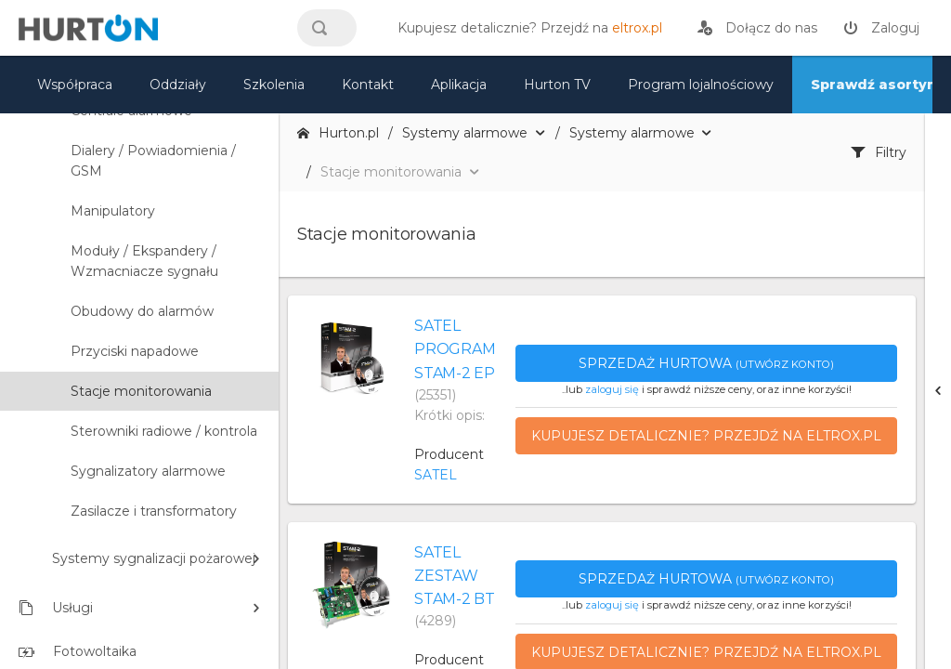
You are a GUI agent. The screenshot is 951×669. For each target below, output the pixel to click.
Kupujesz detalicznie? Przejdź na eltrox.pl (706, 435)
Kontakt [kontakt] (368, 84)
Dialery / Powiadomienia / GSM (153, 160)
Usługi (56, 607)
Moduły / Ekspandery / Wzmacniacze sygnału (144, 261)
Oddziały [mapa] (178, 84)
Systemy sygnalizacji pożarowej (153, 558)
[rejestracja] (757, 28)
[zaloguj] (881, 28)
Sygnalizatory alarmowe (148, 471)
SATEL (435, 474)
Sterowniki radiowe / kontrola (164, 431)
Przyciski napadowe (135, 351)
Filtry (878, 152)
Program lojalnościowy (701, 84)
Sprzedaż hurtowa (706, 363)
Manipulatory (113, 211)
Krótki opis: (449, 415)
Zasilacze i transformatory (154, 511)
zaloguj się (612, 389)
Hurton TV (557, 84)
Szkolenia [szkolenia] (274, 84)
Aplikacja (459, 84)
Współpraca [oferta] (74, 84)
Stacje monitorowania (141, 391)
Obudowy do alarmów (142, 311)
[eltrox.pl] (525, 28)
